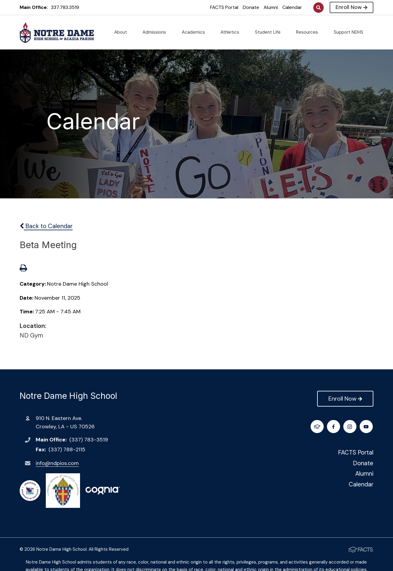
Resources (309, 32)
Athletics (232, 32)
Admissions (157, 32)
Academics (196, 32)
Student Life (270, 32)
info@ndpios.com (57, 463)
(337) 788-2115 (66, 449)
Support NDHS (351, 32)
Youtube (350, 426)
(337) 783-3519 (88, 439)
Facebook (318, 426)
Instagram (334, 426)
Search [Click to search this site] (318, 7)
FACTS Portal (224, 7)
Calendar (292, 7)
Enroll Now (351, 7)
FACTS (367, 426)
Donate (251, 7)
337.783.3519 (65, 7)
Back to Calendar (46, 226)
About (123, 32)
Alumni (271, 7)
